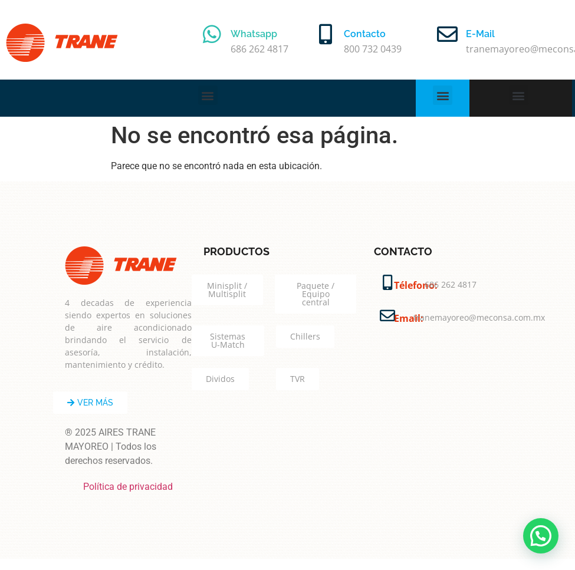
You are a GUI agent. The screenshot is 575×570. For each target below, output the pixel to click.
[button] (208, 95)
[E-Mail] (447, 34)
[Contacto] (325, 34)
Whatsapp (254, 33)
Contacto (365, 33)
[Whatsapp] (212, 34)
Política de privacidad (128, 486)
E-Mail (480, 33)
